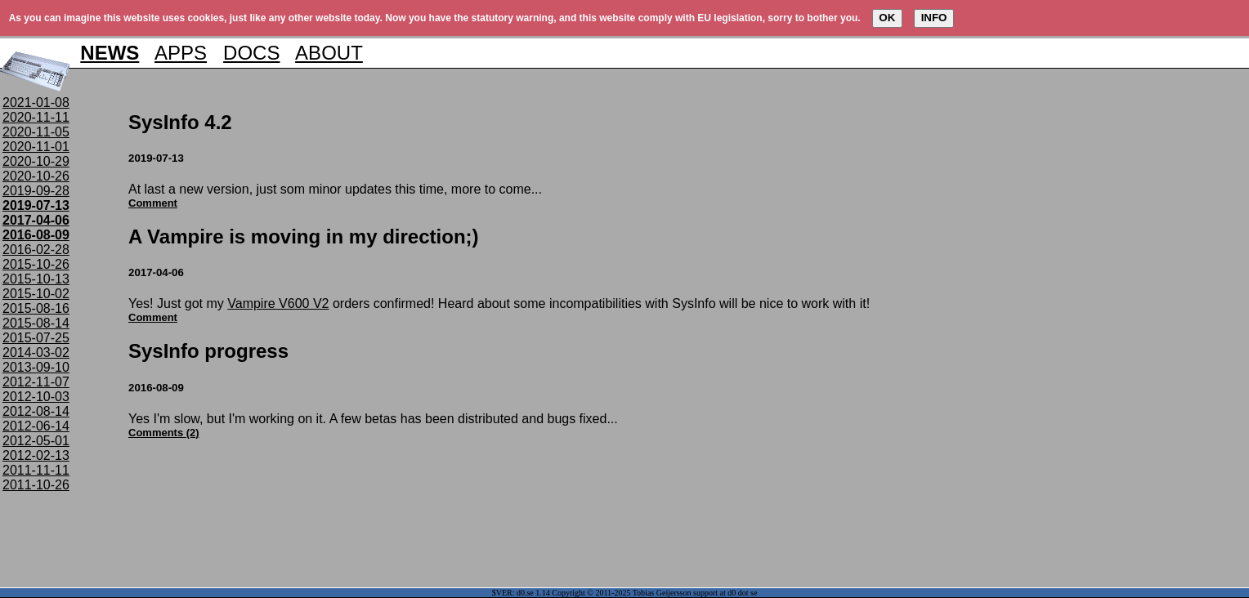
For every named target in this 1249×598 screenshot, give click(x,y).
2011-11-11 (35, 470)
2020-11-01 (35, 147)
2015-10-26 (35, 264)
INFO (934, 17)
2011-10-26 (35, 485)
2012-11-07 (35, 382)
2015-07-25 (35, 338)
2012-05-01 (35, 441)
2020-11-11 (35, 117)
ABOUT (329, 53)
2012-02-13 (35, 455)
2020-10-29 (35, 161)
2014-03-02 (35, 352)
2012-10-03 (35, 397)
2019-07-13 (35, 205)
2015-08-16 (35, 308)
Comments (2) (163, 432)
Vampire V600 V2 (278, 303)
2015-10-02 (35, 294)
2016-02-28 (35, 250)
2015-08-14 (35, 323)
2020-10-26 (35, 176)
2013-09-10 (35, 367)
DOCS (251, 53)
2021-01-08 (35, 102)
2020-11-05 (35, 132)
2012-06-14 (35, 426)
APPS (180, 53)
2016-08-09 (35, 235)
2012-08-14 (35, 411)
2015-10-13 (35, 279)
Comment (152, 203)
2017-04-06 (35, 220)
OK (887, 17)
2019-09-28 (35, 191)
